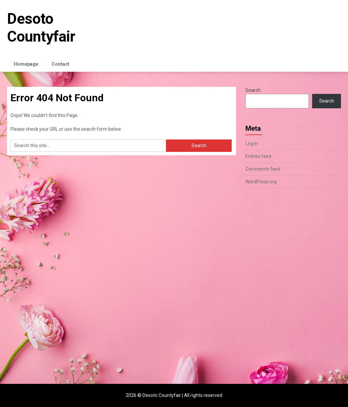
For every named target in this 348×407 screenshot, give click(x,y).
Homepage (26, 64)
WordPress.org (261, 181)
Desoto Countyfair (41, 27)
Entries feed (258, 156)
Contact (60, 64)
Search (252, 90)
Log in (251, 143)
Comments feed (262, 169)
